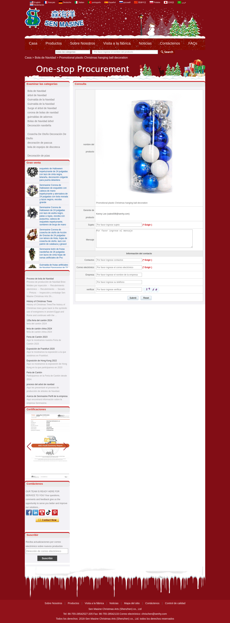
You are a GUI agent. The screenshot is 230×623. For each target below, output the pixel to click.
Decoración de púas (38, 155)
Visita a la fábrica (117, 43)
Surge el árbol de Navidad (42, 108)
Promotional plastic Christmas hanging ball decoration (122, 203)
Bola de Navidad (45, 57)
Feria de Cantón (34, 373)
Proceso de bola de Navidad (40, 279)
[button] (65, 446)
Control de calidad (175, 603)
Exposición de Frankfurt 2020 (41, 349)
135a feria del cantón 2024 (39, 321)
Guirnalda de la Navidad (40, 99)
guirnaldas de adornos (39, 116)
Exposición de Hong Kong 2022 (42, 361)
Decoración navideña (39, 125)
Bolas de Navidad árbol (40, 121)
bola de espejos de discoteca (43, 147)
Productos (54, 43)
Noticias (145, 43)
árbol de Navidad (37, 95)
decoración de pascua (39, 142)
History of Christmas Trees (39, 302)
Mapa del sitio (132, 603)
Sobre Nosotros (82, 43)
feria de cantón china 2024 (39, 329)
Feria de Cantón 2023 (37, 338)
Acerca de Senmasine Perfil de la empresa (47, 397)
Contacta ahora (47, 520)
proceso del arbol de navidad (40, 385)
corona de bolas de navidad (42, 112)
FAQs (192, 43)
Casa (33, 43)
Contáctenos (170, 43)
